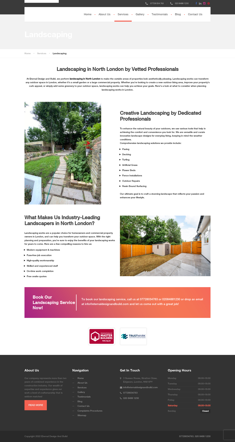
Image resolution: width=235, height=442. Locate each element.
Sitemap (82, 415)
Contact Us (195, 14)
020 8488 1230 (203, 436)
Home (87, 14)
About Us (104, 14)
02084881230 (171, 299)
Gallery (140, 14)
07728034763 (149, 299)
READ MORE (35, 405)
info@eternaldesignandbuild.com (107, 304)
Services (123, 14)
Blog (178, 14)
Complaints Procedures (90, 410)
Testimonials (160, 14)
